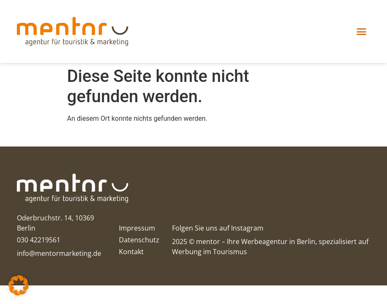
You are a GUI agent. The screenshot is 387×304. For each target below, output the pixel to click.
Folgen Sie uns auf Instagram (217, 228)
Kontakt (131, 251)
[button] (362, 32)
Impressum (137, 228)
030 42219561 (38, 239)
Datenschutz (139, 239)
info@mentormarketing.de (59, 253)
